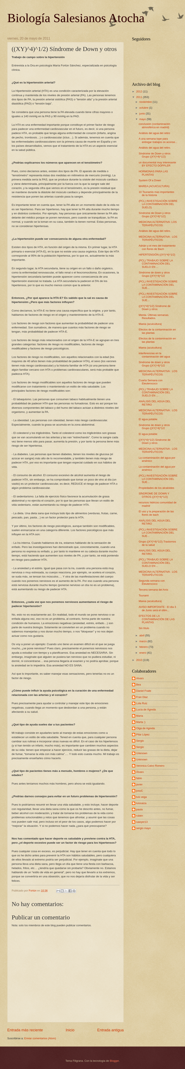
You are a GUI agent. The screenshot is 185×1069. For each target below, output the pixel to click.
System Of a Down (150, 180)
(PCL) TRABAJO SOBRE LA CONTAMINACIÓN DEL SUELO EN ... (156, 263)
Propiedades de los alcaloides (156, 487)
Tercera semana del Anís (153, 589)
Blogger (114, 1060)
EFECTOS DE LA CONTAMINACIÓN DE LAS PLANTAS (157, 619)
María (139, 715)
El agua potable (148, 419)
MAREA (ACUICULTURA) (154, 186)
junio (142, 113)
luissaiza (141, 803)
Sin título (144, 628)
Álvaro (140, 772)
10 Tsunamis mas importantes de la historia (156, 193)
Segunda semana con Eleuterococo (152, 582)
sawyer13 (142, 821)
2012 (139, 91)
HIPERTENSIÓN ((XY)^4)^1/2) (157, 254)
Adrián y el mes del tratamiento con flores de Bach (157, 247)
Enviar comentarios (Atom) (40, 1038)
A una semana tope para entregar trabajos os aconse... (158, 140)
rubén (139, 815)
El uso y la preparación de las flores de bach (156, 513)
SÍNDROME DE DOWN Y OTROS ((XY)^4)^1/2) (154, 495)
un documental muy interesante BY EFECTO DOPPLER (157, 164)
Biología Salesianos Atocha (75, 18)
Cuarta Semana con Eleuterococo (151, 382)
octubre (144, 107)
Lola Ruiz (141, 703)
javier (139, 784)
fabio (139, 778)
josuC (139, 790)
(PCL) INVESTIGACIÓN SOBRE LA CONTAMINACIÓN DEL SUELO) (158, 204)
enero (143, 652)
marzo (143, 641)
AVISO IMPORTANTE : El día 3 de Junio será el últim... (157, 608)
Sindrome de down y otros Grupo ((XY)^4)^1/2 (154, 274)
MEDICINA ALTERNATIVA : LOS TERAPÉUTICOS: (158, 238)
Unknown (141, 753)
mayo (143, 119)
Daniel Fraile (143, 690)
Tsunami (144, 595)
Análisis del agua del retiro (154, 133)
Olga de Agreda (145, 728)
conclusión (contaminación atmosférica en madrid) (154, 125)
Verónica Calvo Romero (150, 765)
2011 (139, 97)
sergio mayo (143, 828)
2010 (139, 660)
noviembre (146, 101)
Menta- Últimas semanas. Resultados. (154, 316)
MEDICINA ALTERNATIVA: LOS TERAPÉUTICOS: (158, 223)
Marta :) (140, 722)
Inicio (70, 1030)
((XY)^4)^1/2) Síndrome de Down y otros (154, 307)
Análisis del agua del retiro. (155, 147)
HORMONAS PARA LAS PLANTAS (153, 173)
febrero (143, 646)
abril (142, 635)
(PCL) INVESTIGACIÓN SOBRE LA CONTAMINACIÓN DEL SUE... (158, 284)
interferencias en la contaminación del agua (154, 355)
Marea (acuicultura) (150, 323)
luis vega (141, 796)
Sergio (140, 740)
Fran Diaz (142, 697)
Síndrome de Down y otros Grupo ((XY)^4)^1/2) (154, 155)
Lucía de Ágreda (146, 709)
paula (139, 809)
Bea (138, 684)
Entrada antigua (110, 1030)
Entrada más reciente (25, 1030)
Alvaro (140, 678)
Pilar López (142, 734)
